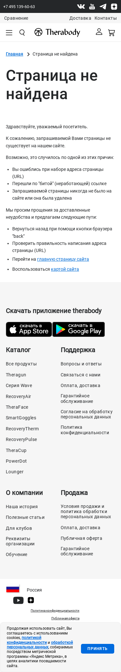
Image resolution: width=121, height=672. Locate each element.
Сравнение (16, 18)
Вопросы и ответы (81, 363)
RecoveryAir (18, 396)
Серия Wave (19, 385)
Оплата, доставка (81, 385)
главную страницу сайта (63, 259)
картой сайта (65, 269)
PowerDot (16, 461)
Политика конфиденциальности (85, 430)
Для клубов (19, 528)
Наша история (22, 506)
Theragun (16, 374)
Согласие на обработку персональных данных (87, 414)
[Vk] (81, 6)
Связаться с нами (81, 374)
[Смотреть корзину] (112, 32)
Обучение (16, 554)
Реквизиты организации (20, 541)
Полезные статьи (25, 517)
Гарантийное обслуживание (77, 398)
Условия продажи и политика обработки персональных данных (86, 511)
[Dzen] (114, 6)
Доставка (80, 18)
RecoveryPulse (21, 439)
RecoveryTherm (22, 428)
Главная (14, 54)
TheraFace (17, 407)
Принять (97, 648)
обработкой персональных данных (40, 644)
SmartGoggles (21, 417)
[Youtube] (92, 6)
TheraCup (16, 450)
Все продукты (21, 363)
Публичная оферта (82, 538)
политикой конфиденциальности (27, 640)
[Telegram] (103, 6)
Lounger (15, 471)
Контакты (106, 18)
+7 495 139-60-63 (19, 6)
